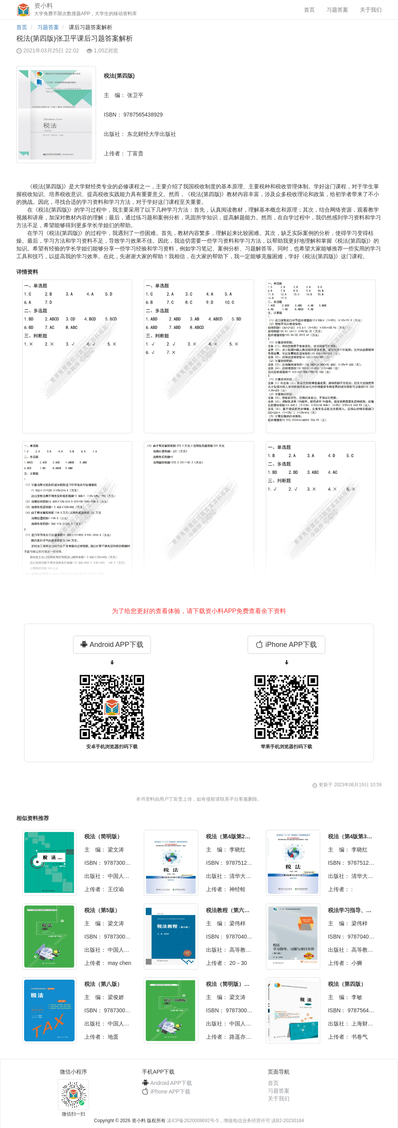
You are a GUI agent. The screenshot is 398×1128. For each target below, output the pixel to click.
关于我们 (371, 10)
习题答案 (337, 10)
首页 (309, 10)
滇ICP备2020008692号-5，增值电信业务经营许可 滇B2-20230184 (235, 1120)
